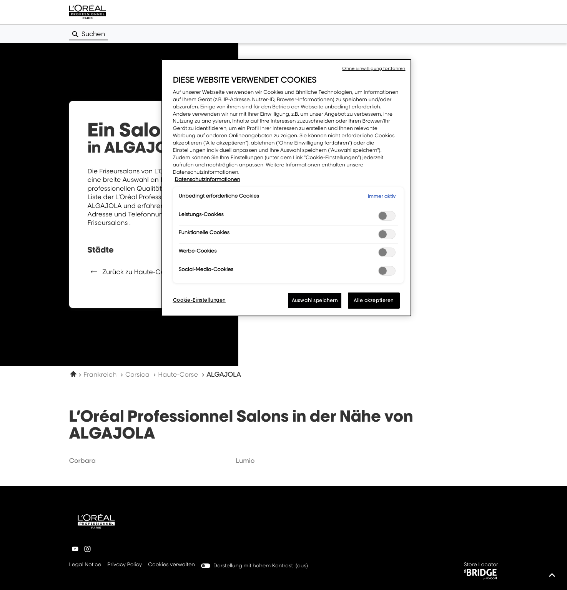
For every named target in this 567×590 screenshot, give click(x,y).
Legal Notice (85, 565)
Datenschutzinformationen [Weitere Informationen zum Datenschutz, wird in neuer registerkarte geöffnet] (207, 179)
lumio (245, 460)
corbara (82, 460)
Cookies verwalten (171, 565)
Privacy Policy (124, 565)
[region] (286, 187)
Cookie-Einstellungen (199, 300)
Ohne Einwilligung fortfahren (373, 68)
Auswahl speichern (315, 300)
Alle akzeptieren (374, 300)
